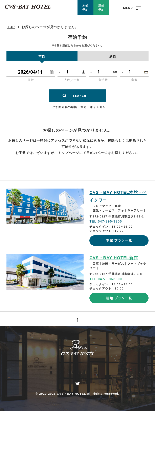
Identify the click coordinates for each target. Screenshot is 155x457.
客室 (118, 206)
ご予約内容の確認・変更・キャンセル (79, 107)
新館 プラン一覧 (119, 298)
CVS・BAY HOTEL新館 (113, 258)
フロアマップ (102, 206)
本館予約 (85, 7)
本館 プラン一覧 (119, 240)
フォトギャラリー (130, 210)
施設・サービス (104, 210)
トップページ (68, 153)
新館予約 (101, 7)
